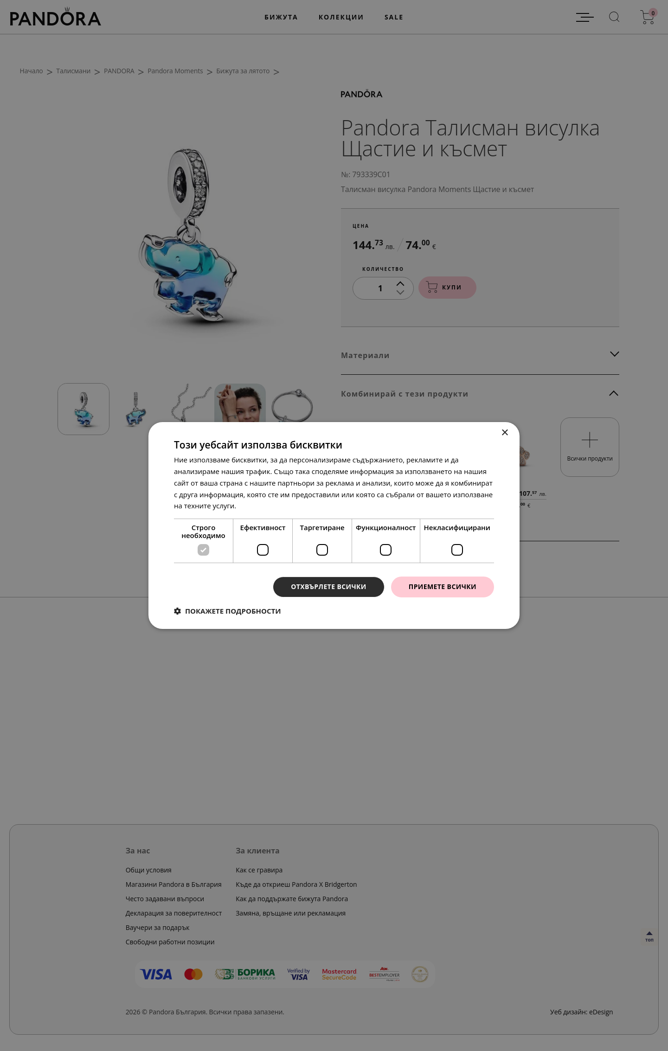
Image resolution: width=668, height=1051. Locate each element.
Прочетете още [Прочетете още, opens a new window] (264, 505)
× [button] (504, 432)
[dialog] (334, 525)
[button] (227, 611)
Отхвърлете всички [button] (328, 586)
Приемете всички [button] (442, 586)
